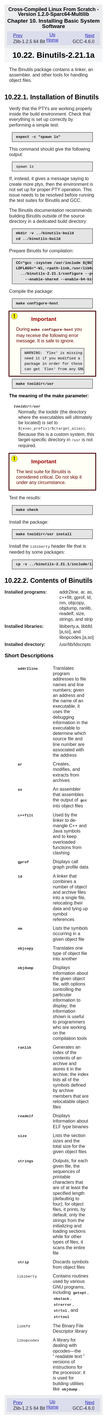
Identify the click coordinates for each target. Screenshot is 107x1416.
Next (89, 35)
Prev (18, 35)
